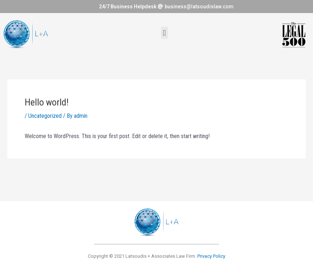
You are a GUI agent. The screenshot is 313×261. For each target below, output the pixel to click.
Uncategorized (45, 115)
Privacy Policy (211, 256)
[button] (164, 33)
